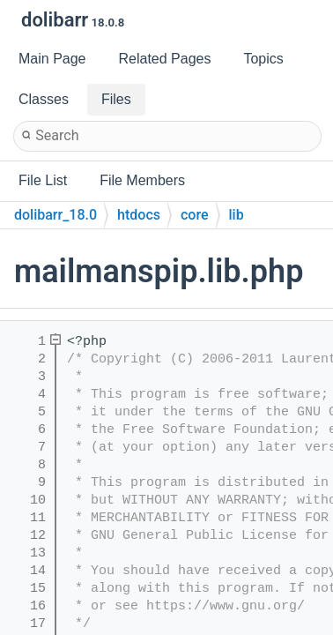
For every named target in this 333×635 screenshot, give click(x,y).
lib (236, 214)
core (195, 214)
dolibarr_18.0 (55, 214)
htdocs (138, 214)
